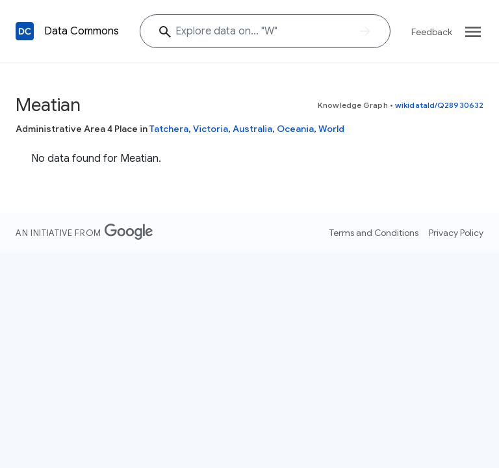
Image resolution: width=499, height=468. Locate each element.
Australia (252, 129)
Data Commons (81, 31)
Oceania (295, 129)
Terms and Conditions (373, 233)
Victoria (210, 129)
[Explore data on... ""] (265, 31)
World (331, 129)
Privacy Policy (456, 233)
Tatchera (168, 129)
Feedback (431, 32)
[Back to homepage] (25, 31)
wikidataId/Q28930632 (439, 105)
